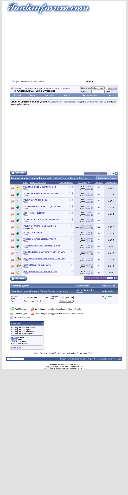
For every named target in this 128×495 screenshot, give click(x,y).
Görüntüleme (111, 182)
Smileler (14, 339)
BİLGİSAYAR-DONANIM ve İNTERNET (45, 88)
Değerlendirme (66, 182)
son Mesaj (83, 182)
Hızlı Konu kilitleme (32, 232)
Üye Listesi (49, 95)
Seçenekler (102, 178)
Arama (111, 95)
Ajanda (67, 95)
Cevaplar (99, 182)
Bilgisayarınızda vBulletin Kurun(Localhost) (43, 258)
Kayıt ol (17, 95)
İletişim (63, 359)
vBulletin (66, 88)
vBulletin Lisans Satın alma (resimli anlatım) (44, 252)
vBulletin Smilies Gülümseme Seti (39, 187)
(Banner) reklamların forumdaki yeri (40, 271)
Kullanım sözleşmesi (103, 359)
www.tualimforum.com (77, 359)
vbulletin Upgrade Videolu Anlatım (39, 239)
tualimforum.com (20, 88)
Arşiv (90, 359)
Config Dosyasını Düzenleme (37, 265)
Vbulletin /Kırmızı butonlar (35, 200)
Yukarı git (117, 359)
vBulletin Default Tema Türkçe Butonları (42, 206)
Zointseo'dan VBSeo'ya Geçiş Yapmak (41, 245)
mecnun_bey (28, 228)
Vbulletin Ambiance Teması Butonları (41, 193)
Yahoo (25, 189)
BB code (14, 338)
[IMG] (13, 341)
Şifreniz (84, 91)
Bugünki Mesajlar (89, 95)
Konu (25, 182)
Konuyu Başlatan (38, 182)
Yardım (32, 95)
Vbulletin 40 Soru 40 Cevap (36, 226)
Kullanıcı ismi (86, 88)
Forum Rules (16, 347)
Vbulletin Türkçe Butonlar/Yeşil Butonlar (42, 219)
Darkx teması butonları (34, 213)
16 (99, 227)
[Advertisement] (59, 46)
